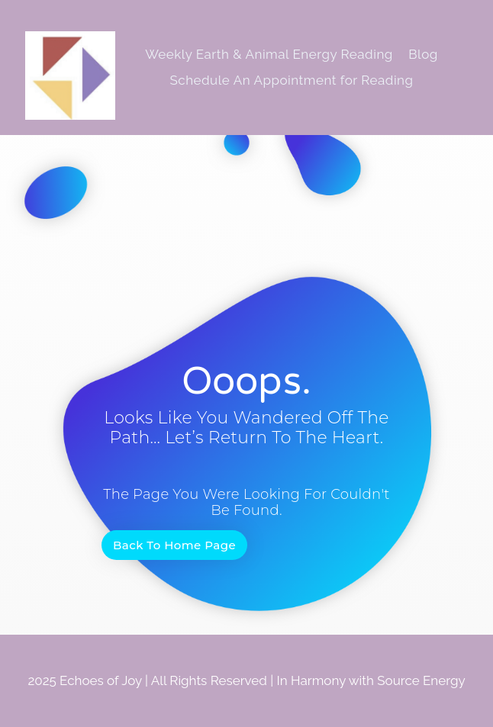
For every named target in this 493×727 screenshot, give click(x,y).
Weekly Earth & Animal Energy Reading (269, 54)
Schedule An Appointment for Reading (291, 80)
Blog (423, 54)
